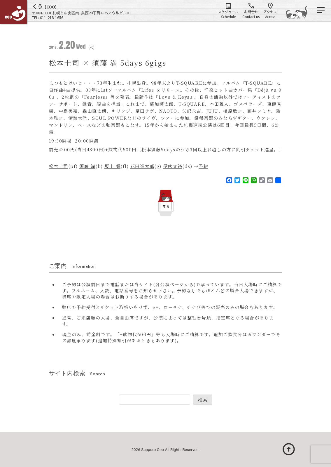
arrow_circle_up (288, 449)
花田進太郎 (142, 166)
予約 (203, 166)
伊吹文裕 (172, 166)
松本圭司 (58, 166)
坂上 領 (112, 166)
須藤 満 (87, 166)
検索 (202, 400)
